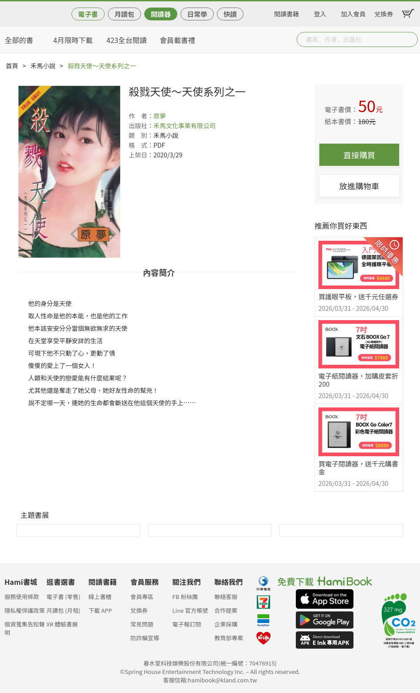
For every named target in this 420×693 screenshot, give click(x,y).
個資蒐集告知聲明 (24, 627)
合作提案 (225, 610)
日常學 (197, 14)
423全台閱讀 (126, 40)
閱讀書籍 (286, 12)
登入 (320, 12)
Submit (410, 39)
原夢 (159, 115)
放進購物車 (359, 186)
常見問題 (141, 624)
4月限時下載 (73, 40)
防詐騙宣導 (144, 638)
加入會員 (353, 12)
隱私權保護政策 (24, 610)
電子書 (88, 14)
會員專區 (141, 596)
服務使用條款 (21, 596)
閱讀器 (161, 14)
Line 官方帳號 (190, 610)
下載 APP (100, 610)
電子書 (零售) (64, 596)
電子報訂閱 (187, 624)
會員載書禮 (177, 40)
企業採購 (225, 624)
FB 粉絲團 (185, 596)
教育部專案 (228, 638)
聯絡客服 (225, 596)
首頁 (12, 65)
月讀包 (124, 14)
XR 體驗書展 (62, 624)
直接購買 (359, 155)
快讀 (230, 14)
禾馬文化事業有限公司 (184, 125)
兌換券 (383, 12)
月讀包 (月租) (64, 610)
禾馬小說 (43, 65)
